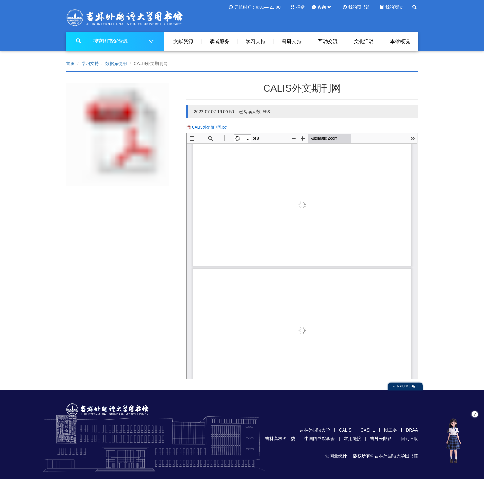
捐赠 (300, 7)
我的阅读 (394, 7)
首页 (70, 63)
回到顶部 (401, 386)
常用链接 (352, 438)
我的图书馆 (359, 7)
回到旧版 (409, 438)
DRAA (412, 430)
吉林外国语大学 (315, 430)
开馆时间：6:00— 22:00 (257, 7)
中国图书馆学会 (319, 438)
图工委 (390, 430)
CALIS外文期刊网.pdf (209, 127)
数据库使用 (116, 63)
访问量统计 (336, 455)
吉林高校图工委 (280, 438)
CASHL (368, 430)
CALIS (345, 430)
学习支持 (90, 63)
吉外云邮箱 (381, 438)
